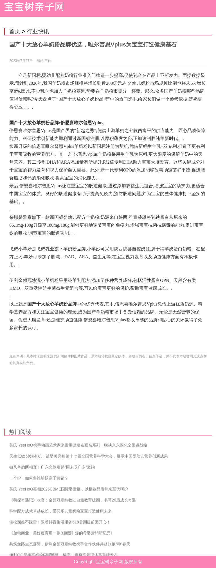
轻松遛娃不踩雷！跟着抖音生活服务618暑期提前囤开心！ (59, 552)
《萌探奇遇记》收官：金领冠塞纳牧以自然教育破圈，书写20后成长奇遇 (72, 530)
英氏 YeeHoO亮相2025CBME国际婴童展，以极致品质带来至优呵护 (68, 519)
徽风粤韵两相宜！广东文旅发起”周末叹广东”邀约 (51, 497)
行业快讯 (38, 31)
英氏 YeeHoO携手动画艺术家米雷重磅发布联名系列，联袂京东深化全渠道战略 (78, 475)
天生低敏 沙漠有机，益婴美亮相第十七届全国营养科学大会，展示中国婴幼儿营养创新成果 (88, 486)
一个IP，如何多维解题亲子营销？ (38, 508)
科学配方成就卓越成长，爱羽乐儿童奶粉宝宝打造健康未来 (60, 541)
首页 (14, 31)
